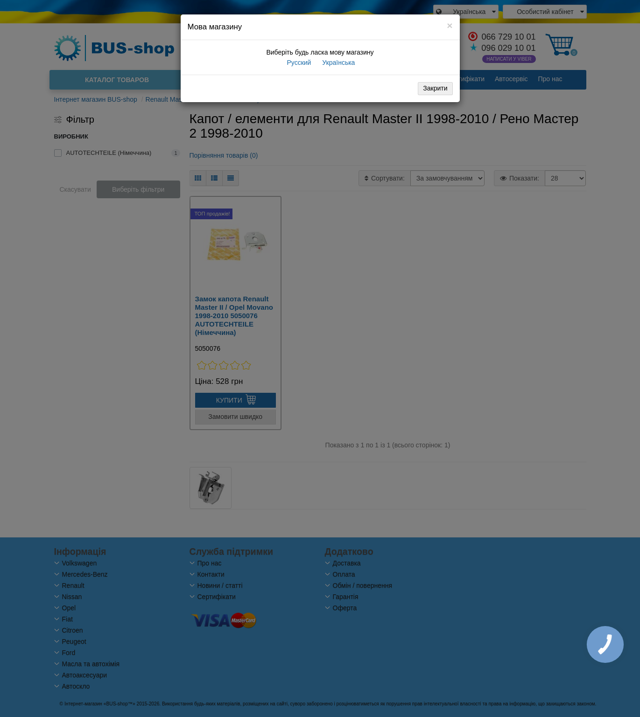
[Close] (449, 25)
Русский (298, 62)
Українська (337, 62)
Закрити (435, 88)
